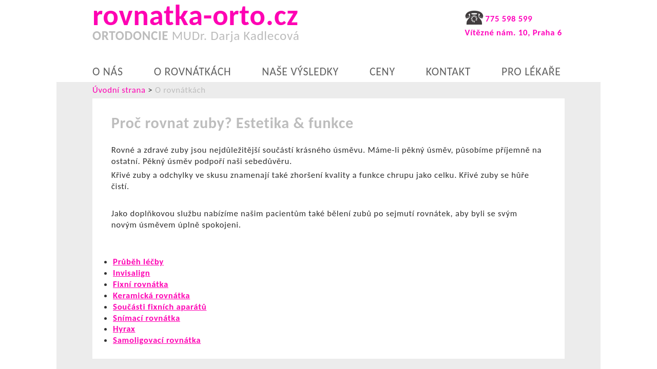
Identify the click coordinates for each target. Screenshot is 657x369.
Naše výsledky (300, 71)
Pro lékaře (531, 71)
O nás (107, 71)
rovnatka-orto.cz (216, 25)
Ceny (382, 71)
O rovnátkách (192, 71)
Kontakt (448, 71)
